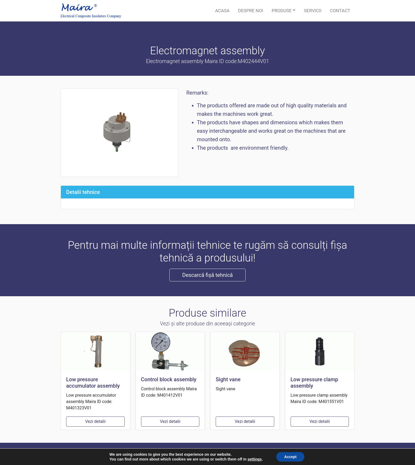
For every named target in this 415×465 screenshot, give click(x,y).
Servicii (312, 10)
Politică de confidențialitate (290, 453)
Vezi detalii (95, 421)
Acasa (222, 10)
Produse (281, 10)
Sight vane (228, 379)
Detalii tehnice (83, 192)
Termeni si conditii (337, 453)
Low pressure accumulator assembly (93, 382)
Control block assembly (169, 379)
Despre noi (250, 10)
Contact (340, 10)
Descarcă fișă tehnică (207, 275)
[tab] (207, 192)
